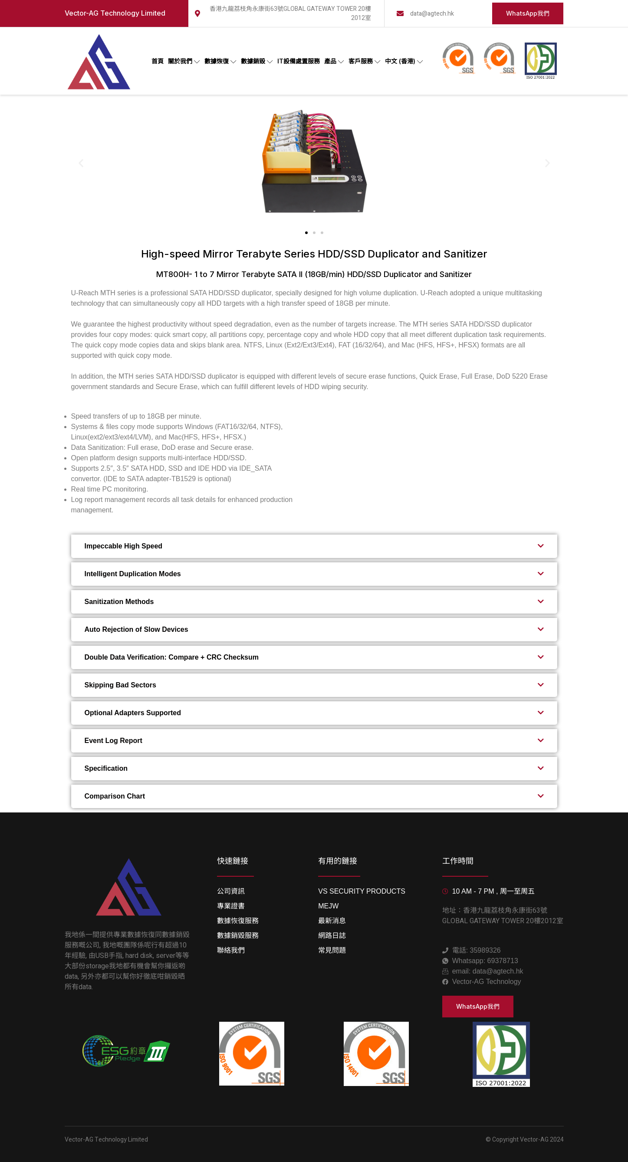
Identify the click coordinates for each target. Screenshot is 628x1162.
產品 (334, 61)
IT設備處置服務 (298, 61)
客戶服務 (365, 61)
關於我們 (184, 61)
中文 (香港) (404, 61)
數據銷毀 (257, 61)
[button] (81, 162)
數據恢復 (220, 61)
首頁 (157, 61)
